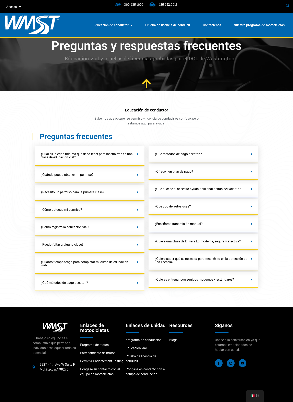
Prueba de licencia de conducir (167, 25)
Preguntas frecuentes (75, 136)
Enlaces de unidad (146, 325)
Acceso (13, 6)
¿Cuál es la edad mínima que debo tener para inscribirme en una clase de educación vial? (87, 155)
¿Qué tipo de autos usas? (173, 206)
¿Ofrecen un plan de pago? (174, 171)
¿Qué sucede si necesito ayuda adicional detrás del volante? (198, 189)
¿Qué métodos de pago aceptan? (64, 283)
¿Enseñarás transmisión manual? (179, 224)
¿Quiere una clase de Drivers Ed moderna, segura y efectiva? (198, 241)
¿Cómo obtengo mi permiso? (61, 210)
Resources (180, 325)
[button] (287, 5)
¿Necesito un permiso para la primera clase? (72, 192)
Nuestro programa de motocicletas (259, 25)
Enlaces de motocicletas (94, 328)
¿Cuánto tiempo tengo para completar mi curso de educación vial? (84, 263)
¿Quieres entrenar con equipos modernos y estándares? (194, 279)
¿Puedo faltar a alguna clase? (62, 244)
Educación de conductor (113, 25)
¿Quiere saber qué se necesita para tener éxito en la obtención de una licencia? (201, 260)
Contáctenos (212, 25)
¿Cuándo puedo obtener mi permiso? (67, 175)
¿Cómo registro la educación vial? (65, 227)
